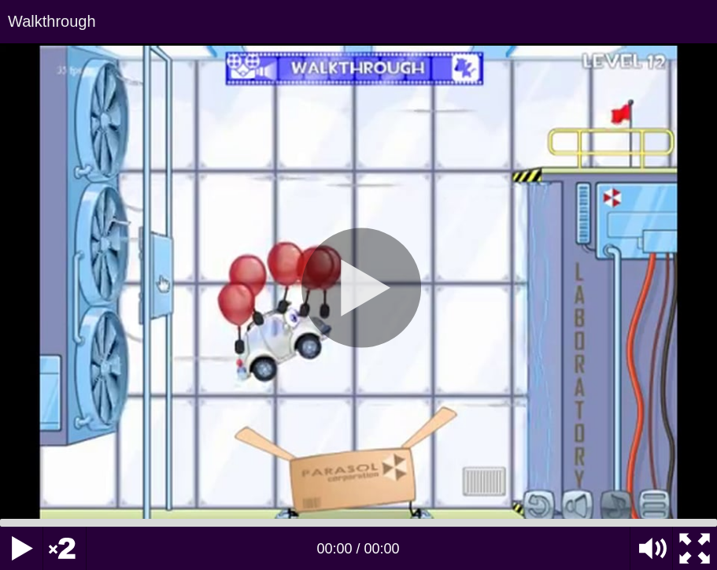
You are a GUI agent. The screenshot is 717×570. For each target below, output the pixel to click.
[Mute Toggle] (651, 548)
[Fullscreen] (694, 548)
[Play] (21, 548)
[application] (358, 285)
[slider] (358, 523)
